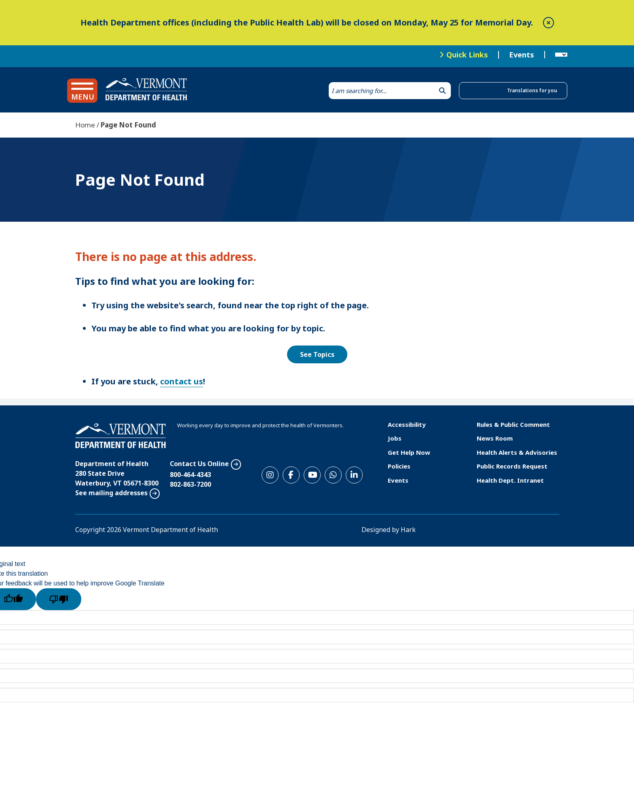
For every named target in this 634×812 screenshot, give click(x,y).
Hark (408, 529)
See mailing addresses (111, 492)
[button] (82, 90)
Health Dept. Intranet (510, 480)
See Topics (317, 354)
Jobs (395, 438)
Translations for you (532, 90)
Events (521, 55)
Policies (399, 466)
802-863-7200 (190, 484)
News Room (495, 438)
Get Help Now (409, 452)
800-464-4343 (190, 474)
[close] (548, 22)
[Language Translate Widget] (561, 55)
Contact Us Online (199, 463)
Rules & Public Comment (513, 424)
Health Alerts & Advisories (517, 452)
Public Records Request (512, 466)
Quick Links (467, 54)
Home (85, 124)
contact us (181, 381)
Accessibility (407, 424)
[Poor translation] (58, 599)
